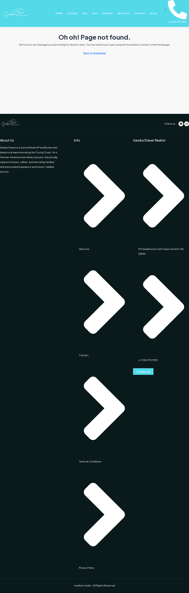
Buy (95, 13)
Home (59, 13)
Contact (140, 13)
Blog (153, 13)
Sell (85, 13)
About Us (123, 13)
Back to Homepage (94, 52)
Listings (72, 13)
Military (107, 13)
